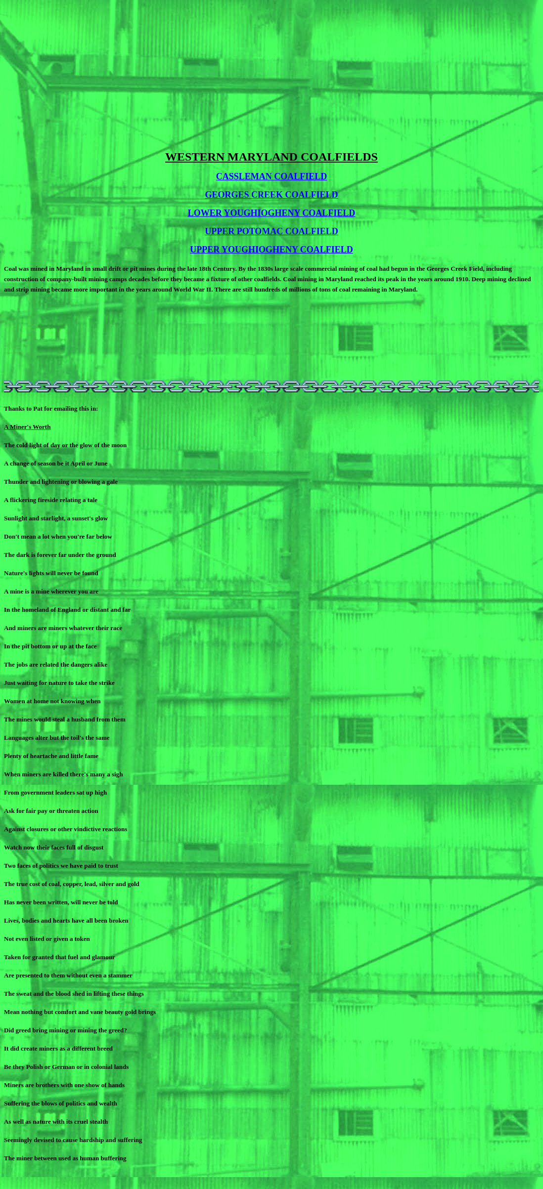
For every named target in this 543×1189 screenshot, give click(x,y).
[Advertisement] (271, 73)
